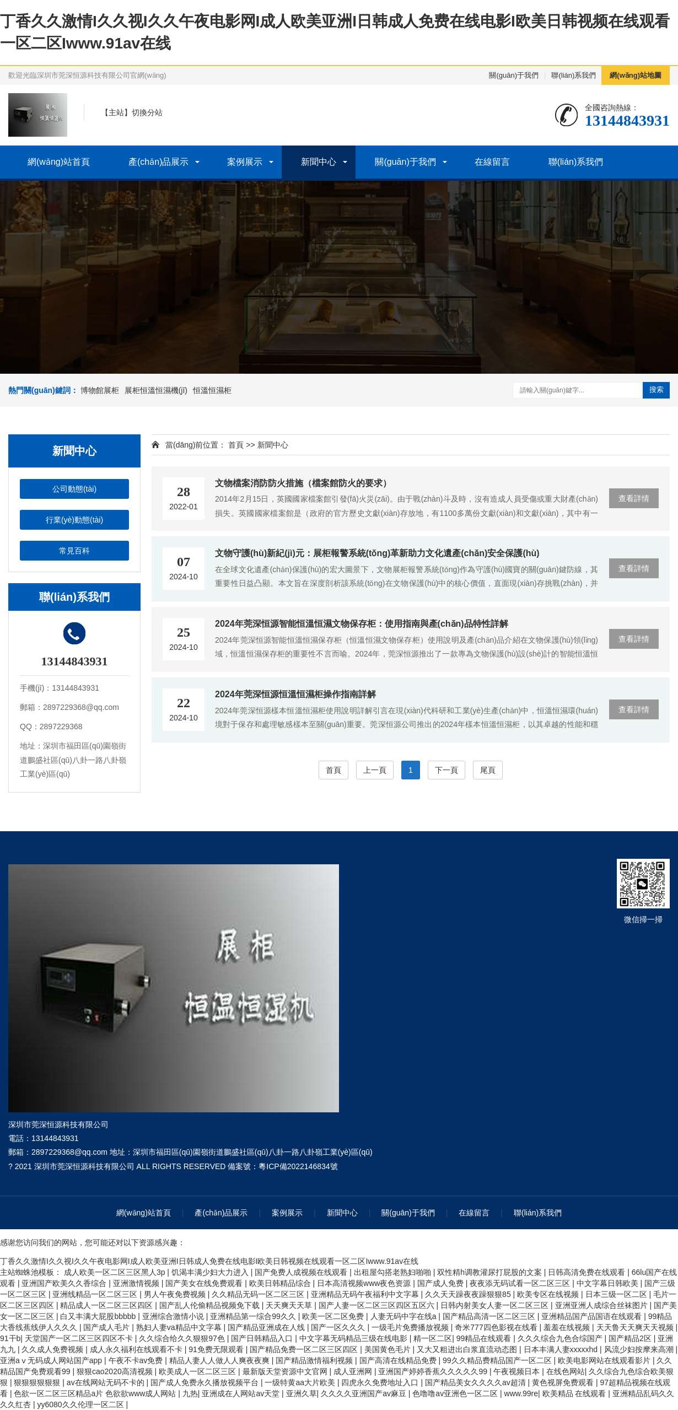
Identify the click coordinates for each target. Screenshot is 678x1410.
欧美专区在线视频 (549, 1294)
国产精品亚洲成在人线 (267, 1327)
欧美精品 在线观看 (575, 1393)
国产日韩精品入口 (263, 1338)
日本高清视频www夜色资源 (365, 1283)
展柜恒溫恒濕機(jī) (156, 390)
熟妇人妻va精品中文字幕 (180, 1327)
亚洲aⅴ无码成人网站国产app (52, 1360)
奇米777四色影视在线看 (497, 1327)
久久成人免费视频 (53, 1349)
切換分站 (147, 112)
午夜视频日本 (517, 1371)
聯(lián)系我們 (573, 75)
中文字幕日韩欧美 (609, 1283)
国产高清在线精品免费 (399, 1360)
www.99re (521, 1393)
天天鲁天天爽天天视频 (636, 1327)
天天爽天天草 (290, 1305)
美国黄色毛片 (388, 1349)
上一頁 (374, 770)
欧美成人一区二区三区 (198, 1371)
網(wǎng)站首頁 (59, 161)
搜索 (656, 389)
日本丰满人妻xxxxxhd (562, 1349)
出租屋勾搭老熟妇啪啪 (393, 1272)
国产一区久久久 (339, 1327)
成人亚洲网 (353, 1371)
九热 (190, 1393)
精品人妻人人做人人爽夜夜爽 (220, 1360)
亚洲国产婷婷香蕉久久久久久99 (433, 1371)
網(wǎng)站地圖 (635, 75)
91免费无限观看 (217, 1349)
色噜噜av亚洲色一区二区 (456, 1393)
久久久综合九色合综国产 (561, 1338)
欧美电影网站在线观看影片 (605, 1360)
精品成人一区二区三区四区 (107, 1305)
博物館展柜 (99, 390)
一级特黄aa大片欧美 (301, 1382)
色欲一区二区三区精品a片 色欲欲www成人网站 (96, 1393)
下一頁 (446, 770)
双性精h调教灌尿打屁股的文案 (490, 1272)
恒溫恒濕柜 (212, 390)
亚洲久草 (301, 1393)
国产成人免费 (441, 1283)
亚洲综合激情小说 (174, 1316)
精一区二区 (432, 1338)
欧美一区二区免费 (334, 1316)
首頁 (236, 444)
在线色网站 (565, 1371)
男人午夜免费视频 (176, 1294)
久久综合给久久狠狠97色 (183, 1338)
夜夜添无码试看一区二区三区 (521, 1283)
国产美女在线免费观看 (205, 1283)
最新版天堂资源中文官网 (286, 1371)
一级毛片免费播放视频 (411, 1327)
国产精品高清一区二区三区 (490, 1316)
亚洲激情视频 (137, 1283)
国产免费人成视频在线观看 (302, 1272)
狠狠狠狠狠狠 (38, 1382)
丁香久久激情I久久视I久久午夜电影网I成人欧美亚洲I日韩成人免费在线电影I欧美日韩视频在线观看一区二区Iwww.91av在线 (209, 1261)
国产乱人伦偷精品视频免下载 (210, 1305)
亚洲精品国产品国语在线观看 (592, 1316)
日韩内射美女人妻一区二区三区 (495, 1305)
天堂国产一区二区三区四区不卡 (80, 1338)
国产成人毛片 (107, 1327)
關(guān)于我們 (514, 75)
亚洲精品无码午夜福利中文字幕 (366, 1294)
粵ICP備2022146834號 (298, 1166)
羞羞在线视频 (568, 1327)
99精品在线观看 (484, 1338)
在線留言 (492, 161)
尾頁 (488, 770)
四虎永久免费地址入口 (381, 1382)
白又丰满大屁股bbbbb (99, 1316)
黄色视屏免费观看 (564, 1382)
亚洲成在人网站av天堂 (242, 1393)
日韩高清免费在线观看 (587, 1272)
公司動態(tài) (74, 489)
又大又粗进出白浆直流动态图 (468, 1349)
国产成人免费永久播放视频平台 (205, 1382)
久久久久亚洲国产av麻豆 (364, 1393)
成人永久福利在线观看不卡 (137, 1349)
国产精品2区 (631, 1338)
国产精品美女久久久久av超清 (476, 1382)
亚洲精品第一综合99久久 (254, 1316)
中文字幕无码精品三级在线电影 (354, 1338)
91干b (10, 1338)
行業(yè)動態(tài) (74, 519)
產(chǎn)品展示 (158, 161)
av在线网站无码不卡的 (107, 1382)
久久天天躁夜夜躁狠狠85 (469, 1294)
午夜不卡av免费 (137, 1360)
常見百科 (74, 550)
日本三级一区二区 (617, 1294)
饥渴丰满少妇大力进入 (211, 1272)
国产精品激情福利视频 (315, 1360)
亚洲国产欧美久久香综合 (65, 1283)
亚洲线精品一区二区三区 (95, 1294)
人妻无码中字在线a (404, 1316)
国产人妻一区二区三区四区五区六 (378, 1305)
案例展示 (244, 161)
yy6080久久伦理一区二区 (81, 1404)
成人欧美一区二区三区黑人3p (115, 1272)
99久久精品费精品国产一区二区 (498, 1360)
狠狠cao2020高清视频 (116, 1371)
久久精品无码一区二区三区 (259, 1294)
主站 (116, 112)
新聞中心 (318, 161)
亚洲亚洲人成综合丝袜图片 (602, 1305)
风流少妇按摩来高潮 (640, 1349)
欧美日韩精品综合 (281, 1283)
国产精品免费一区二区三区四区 (305, 1349)
